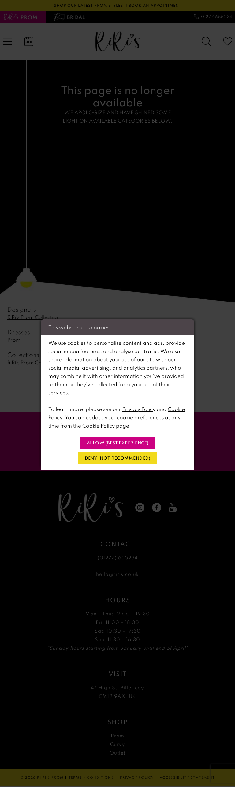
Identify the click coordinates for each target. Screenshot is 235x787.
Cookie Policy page (105, 425)
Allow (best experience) (117, 442)
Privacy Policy (138, 408)
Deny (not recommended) (117, 458)
